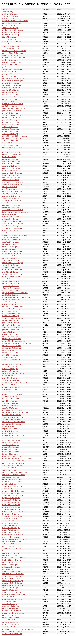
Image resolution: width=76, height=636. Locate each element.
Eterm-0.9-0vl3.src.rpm (10, 143)
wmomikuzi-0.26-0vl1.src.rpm (12, 97)
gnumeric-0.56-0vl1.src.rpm (11, 138)
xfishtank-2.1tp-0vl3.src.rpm (11, 237)
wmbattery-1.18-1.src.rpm (11, 544)
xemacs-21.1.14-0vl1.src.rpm (12, 380)
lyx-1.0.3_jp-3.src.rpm (9, 193)
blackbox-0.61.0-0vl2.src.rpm (12, 173)
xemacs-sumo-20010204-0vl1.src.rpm (15, 382)
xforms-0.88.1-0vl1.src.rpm (11, 339)
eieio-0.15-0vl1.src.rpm (10, 389)
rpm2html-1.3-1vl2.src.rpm (11, 90)
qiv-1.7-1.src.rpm (8, 546)
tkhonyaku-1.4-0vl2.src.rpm (11, 385)
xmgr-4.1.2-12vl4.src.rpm (10, 272)
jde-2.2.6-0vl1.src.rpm (9, 401)
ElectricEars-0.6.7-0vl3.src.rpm (13, 274)
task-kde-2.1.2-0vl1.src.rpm (11, 571)
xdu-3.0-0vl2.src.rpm (9, 376)
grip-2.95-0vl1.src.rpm (9, 350)
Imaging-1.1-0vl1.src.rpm (10, 159)
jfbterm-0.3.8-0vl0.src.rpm (11, 597)
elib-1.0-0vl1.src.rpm (9, 392)
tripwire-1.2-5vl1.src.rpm (10, 230)
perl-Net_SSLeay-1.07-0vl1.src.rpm (14, 472)
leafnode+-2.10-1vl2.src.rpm (12, 309)
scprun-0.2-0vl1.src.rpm (10, 334)
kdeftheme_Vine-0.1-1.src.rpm (12, 30)
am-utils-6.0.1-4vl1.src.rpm (11, 62)
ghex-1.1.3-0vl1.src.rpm (10, 120)
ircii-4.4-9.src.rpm (8, 101)
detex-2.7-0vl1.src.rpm (10, 369)
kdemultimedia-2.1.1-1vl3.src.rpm (13, 516)
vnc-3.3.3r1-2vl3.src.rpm (10, 145)
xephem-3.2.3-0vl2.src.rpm (11, 221)
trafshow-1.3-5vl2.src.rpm (11, 196)
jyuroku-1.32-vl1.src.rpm (10, 60)
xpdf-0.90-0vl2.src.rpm (10, 113)
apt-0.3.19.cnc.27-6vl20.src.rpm (13, 463)
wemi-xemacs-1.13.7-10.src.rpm (13, 417)
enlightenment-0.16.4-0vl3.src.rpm (14, 108)
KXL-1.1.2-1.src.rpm (9, 551)
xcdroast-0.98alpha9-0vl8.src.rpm (13, 613)
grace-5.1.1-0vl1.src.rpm (10, 242)
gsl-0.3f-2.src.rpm (8, 18)
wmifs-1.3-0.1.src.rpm (9, 44)
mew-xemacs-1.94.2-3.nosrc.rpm (13, 422)
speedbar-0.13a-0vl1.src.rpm (12, 394)
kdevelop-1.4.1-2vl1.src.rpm (11, 507)
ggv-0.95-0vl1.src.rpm (9, 106)
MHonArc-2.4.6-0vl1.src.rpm (12, 251)
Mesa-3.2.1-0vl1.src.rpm (10, 180)
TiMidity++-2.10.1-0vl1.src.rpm (12, 318)
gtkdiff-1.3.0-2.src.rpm (9, 67)
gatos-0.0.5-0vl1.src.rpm (10, 590)
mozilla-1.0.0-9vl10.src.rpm (11, 627)
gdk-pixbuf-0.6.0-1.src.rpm (11, 92)
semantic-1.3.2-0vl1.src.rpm (11, 396)
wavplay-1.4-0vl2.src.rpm (10, 265)
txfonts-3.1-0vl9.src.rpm (10, 525)
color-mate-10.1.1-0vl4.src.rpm (12, 419)
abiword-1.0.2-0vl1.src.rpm (11, 620)
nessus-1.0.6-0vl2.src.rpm (11, 362)
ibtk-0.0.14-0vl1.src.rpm (10, 588)
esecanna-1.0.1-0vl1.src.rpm (12, 456)
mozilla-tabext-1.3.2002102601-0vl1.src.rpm (17, 629)
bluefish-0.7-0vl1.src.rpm (10, 624)
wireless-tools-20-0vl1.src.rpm (12, 147)
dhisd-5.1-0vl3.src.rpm (10, 565)
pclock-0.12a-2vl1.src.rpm (11, 124)
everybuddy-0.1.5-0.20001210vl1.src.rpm (16, 343)
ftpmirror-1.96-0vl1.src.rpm (11, 514)
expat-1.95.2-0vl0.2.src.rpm (11, 592)
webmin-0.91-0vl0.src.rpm (11, 578)
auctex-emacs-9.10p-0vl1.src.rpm (13, 191)
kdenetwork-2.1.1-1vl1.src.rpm (12, 495)
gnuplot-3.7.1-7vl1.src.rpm (11, 117)
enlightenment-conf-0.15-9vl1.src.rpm (15, 21)
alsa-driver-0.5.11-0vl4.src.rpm (12, 581)
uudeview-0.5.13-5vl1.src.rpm (12, 53)
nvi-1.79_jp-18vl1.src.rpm (11, 313)
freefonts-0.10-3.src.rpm (10, 76)
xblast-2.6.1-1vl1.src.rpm (10, 198)
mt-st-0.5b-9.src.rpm (9, 203)
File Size (45, 9)
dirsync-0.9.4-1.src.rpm (10, 429)
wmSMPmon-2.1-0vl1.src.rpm (12, 263)
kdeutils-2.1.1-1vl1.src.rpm (11, 505)
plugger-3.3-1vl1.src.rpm (10, 447)
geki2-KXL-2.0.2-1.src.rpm (11, 555)
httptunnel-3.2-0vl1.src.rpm (11, 348)
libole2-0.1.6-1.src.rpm (10, 141)
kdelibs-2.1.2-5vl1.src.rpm (11, 493)
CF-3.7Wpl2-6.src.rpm (9, 39)
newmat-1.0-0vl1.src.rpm (10, 214)
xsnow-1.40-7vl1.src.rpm (10, 83)
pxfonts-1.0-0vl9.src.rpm (10, 523)
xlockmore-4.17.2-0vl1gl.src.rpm (13, 182)
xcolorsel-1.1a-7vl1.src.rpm (11, 217)
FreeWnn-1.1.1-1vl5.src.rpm (12, 154)
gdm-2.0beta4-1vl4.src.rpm (11, 111)
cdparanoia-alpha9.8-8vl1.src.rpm (13, 435)
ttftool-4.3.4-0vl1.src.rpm (10, 452)
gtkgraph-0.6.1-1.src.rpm (10, 74)
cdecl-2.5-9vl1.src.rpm (9, 302)
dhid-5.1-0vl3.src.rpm (9, 562)
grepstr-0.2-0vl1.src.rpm (10, 330)
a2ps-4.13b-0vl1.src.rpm (10, 131)
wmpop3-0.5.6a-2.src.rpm (11, 46)
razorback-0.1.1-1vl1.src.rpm (12, 424)
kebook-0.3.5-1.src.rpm (10, 175)
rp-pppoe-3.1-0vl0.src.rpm (11, 537)
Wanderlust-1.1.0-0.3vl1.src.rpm (13, 85)
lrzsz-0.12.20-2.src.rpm (10, 16)
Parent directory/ (7, 12)
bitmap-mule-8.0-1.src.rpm (11, 35)
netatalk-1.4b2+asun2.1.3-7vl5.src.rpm (15, 412)
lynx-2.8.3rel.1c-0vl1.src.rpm (12, 465)
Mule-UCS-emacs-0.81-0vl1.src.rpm (14, 136)
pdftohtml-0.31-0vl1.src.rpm (11, 364)
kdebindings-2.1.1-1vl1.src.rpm (13, 486)
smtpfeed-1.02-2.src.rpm (10, 32)
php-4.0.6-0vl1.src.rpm (10, 622)
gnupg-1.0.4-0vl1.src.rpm (10, 320)
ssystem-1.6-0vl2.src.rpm (11, 122)
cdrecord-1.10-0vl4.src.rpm (11, 611)
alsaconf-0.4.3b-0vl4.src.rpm (12, 606)
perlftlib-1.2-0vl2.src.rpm (10, 442)
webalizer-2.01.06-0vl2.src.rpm (13, 574)
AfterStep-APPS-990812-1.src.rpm (14, 51)
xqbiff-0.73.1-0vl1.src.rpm (11, 359)
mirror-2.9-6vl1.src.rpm (10, 311)
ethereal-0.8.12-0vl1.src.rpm (12, 228)
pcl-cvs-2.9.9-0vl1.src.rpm (11, 399)
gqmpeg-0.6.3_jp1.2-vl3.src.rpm (13, 78)
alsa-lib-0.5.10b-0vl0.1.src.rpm (12, 585)
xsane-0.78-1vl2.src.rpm (10, 530)
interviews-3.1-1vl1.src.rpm (11, 41)
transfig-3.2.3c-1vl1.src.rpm (11, 168)
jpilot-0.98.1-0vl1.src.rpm (10, 286)
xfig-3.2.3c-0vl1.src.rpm (10, 171)
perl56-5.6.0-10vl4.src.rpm (11, 521)
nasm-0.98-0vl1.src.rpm (10, 352)
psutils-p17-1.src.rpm (9, 64)
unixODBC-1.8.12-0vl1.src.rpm (12, 177)
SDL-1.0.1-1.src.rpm (9, 37)
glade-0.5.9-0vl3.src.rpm (10, 408)
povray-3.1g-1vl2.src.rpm (10, 316)
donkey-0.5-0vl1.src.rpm (10, 454)
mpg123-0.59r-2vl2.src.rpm (11, 295)
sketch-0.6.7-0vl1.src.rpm (11, 161)
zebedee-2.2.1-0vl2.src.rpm (11, 415)
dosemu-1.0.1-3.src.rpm (10, 207)
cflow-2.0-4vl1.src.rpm (9, 604)
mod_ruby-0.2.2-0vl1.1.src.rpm (12, 410)
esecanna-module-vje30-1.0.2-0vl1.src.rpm (17, 461)
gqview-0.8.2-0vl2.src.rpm (11, 129)
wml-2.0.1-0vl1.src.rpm (10, 127)
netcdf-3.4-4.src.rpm (9, 244)
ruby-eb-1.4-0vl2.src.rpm (10, 283)
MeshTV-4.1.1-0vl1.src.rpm (11, 256)
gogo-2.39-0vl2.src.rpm (10, 355)
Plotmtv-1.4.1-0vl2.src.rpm (11, 300)
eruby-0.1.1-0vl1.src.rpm (10, 281)
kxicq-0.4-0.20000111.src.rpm (12, 48)
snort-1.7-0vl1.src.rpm (9, 426)
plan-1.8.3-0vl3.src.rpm (10, 279)
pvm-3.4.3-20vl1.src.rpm (10, 290)
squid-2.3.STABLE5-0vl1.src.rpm (13, 558)
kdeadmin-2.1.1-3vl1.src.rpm (12, 482)
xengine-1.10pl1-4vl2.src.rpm (12, 270)
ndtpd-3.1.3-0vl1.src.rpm (10, 618)
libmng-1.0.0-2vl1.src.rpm (11, 509)
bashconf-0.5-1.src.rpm (10, 371)
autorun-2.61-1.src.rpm (10, 99)
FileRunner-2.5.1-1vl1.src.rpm (12, 210)
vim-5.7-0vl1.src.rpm (9, 150)
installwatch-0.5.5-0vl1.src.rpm (12, 327)
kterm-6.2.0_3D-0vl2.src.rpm (12, 115)
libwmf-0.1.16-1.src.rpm (10, 28)
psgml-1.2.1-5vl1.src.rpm (10, 71)
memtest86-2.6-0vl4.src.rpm (12, 479)
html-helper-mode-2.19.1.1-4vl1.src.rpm (16, 297)
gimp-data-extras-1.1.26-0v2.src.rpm (15, 293)
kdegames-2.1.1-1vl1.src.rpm (12, 488)
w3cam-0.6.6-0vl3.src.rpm (11, 288)
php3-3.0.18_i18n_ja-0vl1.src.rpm (13, 373)
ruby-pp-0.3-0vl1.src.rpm (10, 553)
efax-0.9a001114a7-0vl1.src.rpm (13, 594)
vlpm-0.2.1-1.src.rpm (9, 233)
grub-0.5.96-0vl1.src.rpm (10, 323)
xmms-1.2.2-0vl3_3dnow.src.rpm (13, 341)
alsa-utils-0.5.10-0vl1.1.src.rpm (13, 583)
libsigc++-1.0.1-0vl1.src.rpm (11, 403)
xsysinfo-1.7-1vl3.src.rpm (10, 226)
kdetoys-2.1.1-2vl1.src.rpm (11, 502)
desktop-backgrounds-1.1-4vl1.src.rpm (15, 212)
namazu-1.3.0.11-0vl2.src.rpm (12, 104)
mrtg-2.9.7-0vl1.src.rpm (10, 378)
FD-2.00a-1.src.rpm (9, 601)
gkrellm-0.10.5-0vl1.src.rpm (11, 276)
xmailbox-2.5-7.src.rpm (10, 14)
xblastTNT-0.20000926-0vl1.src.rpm (14, 235)
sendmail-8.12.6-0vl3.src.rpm (12, 634)
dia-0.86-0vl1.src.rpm (9, 187)
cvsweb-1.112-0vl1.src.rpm (11, 548)
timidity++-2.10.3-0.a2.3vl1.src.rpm (14, 511)
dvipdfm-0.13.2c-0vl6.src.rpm (12, 560)
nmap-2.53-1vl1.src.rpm (10, 445)
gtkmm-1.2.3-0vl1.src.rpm (11, 387)
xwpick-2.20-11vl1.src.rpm (11, 88)
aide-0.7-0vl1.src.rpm (9, 433)
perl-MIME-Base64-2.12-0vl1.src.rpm (15, 539)
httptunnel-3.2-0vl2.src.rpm (11, 346)
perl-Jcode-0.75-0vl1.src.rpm (12, 541)
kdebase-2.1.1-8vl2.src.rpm (11, 567)
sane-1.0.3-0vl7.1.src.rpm (11, 532)
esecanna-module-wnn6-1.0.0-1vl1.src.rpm (17, 459)
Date (59, 9)
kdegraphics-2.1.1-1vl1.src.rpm (13, 491)
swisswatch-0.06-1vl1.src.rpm (12, 81)
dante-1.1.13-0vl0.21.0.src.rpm (12, 631)
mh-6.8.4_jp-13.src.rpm (10, 189)
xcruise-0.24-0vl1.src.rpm (11, 267)
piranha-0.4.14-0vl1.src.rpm (11, 253)
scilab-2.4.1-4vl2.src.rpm (10, 260)
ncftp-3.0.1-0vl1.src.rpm (10, 94)
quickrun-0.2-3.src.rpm (10, 336)
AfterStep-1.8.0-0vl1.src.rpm (12, 69)
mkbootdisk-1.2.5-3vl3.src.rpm (12, 438)
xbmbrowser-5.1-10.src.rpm (11, 200)
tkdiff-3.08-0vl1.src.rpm (10, 449)
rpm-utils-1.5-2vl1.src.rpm (11, 166)
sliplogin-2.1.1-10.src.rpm (11, 205)
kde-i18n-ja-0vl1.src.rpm (10, 484)
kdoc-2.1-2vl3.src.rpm (9, 518)
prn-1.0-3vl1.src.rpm (9, 249)
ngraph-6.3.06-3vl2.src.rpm (11, 258)
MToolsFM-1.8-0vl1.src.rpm (11, 440)
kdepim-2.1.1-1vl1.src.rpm (11, 498)
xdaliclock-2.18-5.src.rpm (10, 219)
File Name (5, 9)
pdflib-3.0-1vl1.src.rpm (10, 247)
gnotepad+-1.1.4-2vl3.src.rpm (12, 306)
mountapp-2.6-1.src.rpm (10, 25)
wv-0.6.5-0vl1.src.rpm (9, 470)
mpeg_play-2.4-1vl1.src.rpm (11, 152)
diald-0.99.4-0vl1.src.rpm (10, 304)
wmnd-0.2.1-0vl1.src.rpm (10, 406)
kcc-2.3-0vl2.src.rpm (9, 157)
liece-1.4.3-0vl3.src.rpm (10, 134)
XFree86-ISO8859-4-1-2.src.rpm (13, 58)
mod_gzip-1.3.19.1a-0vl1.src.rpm (13, 475)
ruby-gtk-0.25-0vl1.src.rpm (11, 477)
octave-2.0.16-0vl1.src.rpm (11, 240)
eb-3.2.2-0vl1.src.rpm (9, 615)
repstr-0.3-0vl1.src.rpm (10, 332)
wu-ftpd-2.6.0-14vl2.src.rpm (11, 576)
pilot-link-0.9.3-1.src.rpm (10, 55)
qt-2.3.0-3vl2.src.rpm (9, 569)
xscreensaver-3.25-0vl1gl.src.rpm (13, 184)
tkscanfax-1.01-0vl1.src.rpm (11, 608)
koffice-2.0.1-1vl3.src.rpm (11, 528)
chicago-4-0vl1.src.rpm (10, 366)
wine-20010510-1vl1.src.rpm (12, 468)
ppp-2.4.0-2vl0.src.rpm (10, 431)
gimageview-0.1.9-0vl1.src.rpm (12, 599)
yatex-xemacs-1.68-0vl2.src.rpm (13, 535)
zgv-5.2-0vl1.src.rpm (9, 357)
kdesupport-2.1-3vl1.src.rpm (12, 500)
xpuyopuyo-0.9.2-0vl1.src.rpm (12, 223)
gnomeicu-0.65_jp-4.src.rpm (12, 23)
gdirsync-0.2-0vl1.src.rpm (11, 325)
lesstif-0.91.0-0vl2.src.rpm (11, 164)
